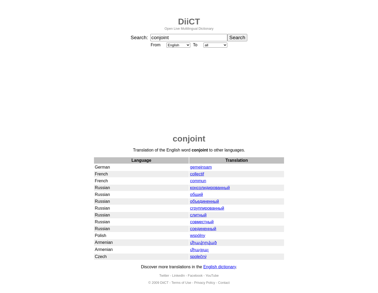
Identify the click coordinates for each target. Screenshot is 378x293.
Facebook (195, 275)
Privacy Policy (204, 283)
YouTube (212, 275)
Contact (224, 283)
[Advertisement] (189, 91)
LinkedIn (178, 275)
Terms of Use (181, 283)
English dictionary (219, 267)
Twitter (164, 275)
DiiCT (189, 21)
